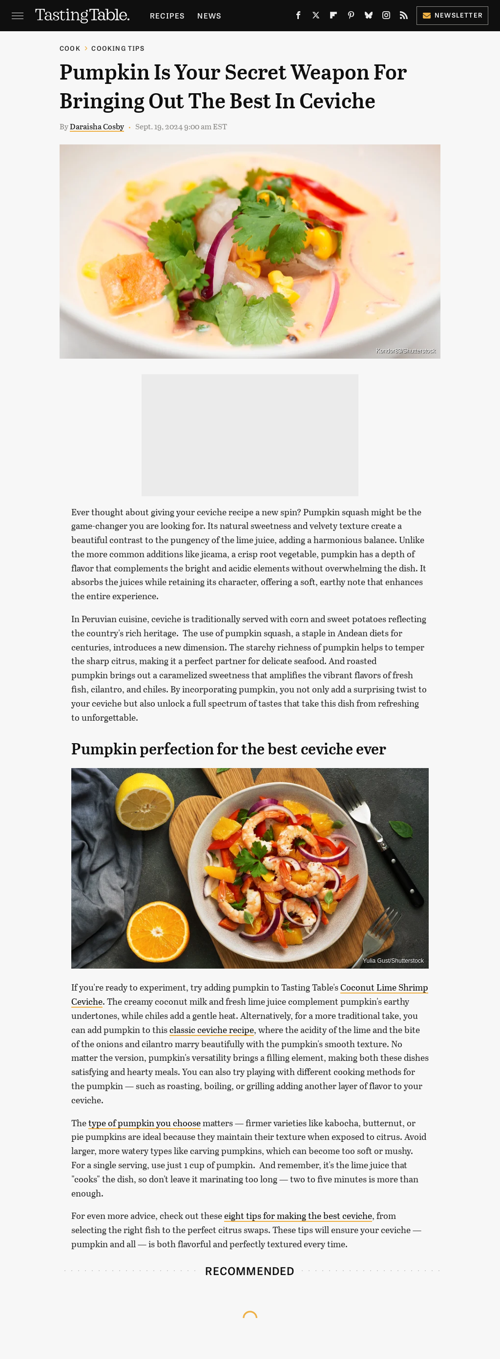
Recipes (167, 15)
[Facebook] (298, 17)
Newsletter (452, 15)
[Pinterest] (351, 17)
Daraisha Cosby (97, 126)
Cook (70, 48)
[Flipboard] (333, 17)
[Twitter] (316, 17)
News (209, 15)
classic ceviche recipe (211, 1029)
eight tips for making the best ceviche (298, 1215)
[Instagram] (386, 17)
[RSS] (404, 17)
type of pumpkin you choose (144, 1122)
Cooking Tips (117, 48)
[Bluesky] (369, 17)
